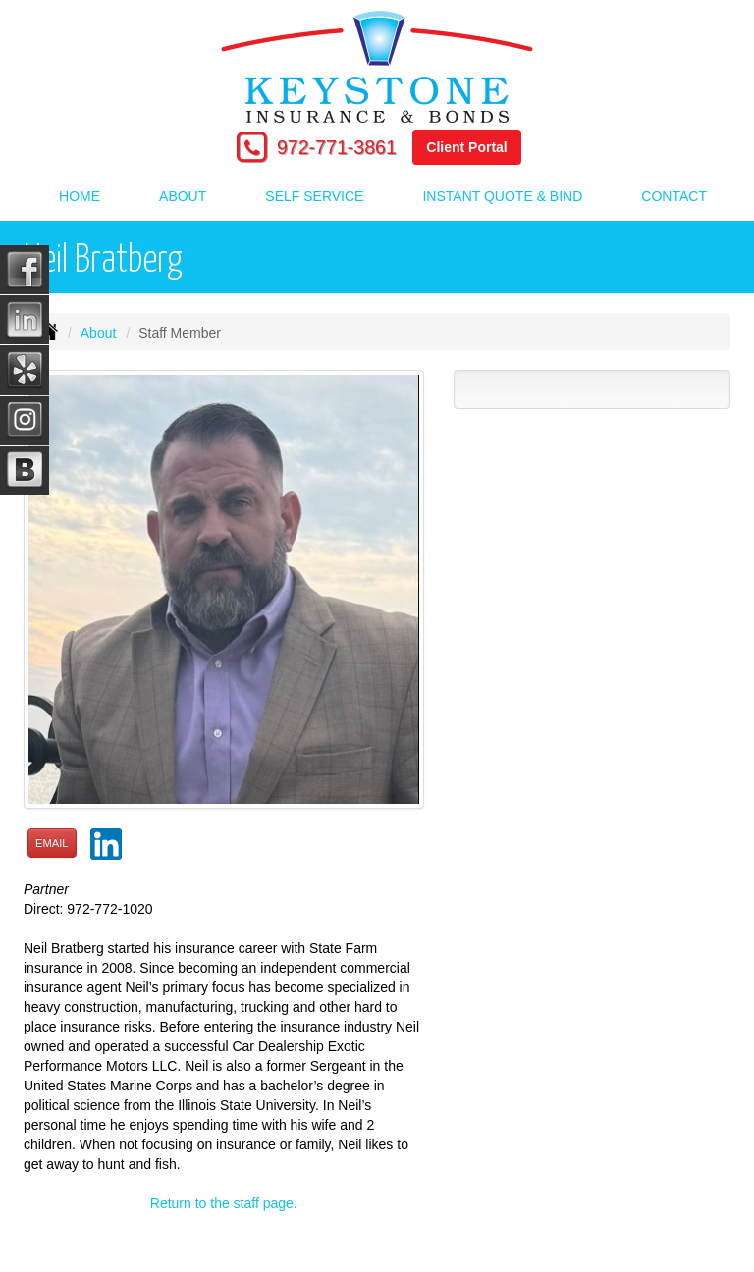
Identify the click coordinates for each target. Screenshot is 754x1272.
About (99, 333)
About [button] (182, 196)
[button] (106, 838)
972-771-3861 (337, 147)
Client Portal (466, 147)
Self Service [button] (314, 196)
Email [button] (52, 843)
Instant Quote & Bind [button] (502, 196)
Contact (674, 196)
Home (79, 196)
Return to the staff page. (223, 1203)
